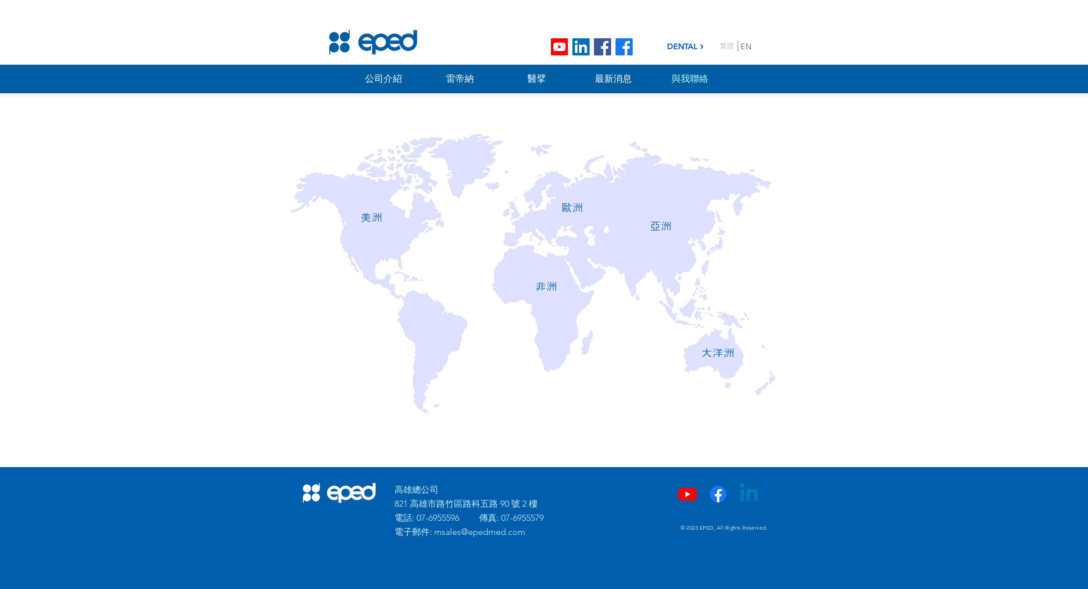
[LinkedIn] (581, 46)
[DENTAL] (686, 46)
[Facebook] (602, 46)
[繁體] (727, 46)
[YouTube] (687, 494)
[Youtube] (559, 46)
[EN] (747, 46)
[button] (371, 217)
